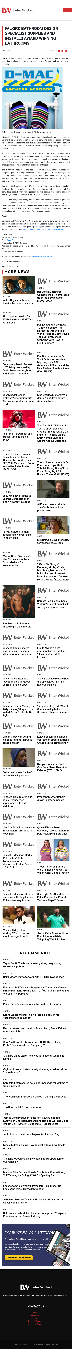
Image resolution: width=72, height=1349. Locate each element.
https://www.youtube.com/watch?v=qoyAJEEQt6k (43, 229)
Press (35, 1312)
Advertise (35, 1315)
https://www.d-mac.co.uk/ (41, 256)
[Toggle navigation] (67, 10)
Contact (35, 1318)
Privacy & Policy (35, 1324)
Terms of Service (35, 1321)
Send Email (11, 240)
